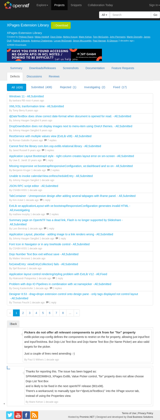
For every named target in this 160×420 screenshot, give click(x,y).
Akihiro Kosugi (70, 37)
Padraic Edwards (21, 40)
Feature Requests (122, 68)
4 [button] (36, 313)
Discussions (34, 76)
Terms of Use (129, 413)
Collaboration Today (100, 5)
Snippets (76, 5)
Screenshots (71, 68)
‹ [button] (10, 313)
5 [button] (43, 313)
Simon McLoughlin (82, 40)
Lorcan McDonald (63, 40)
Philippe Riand (26, 37)
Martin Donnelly (134, 37)
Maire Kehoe (85, 37)
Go (155, 14)
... (70, 313)
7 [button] (56, 313)
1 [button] (16, 313)
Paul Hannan (99, 40)
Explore (42, 5)
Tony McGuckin (100, 37)
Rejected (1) (68, 87)
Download (61, 25)
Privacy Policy (145, 413)
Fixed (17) (120, 87)
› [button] (76, 313)
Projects (59, 5)
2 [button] (23, 313)
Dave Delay (56, 37)
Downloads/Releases (42, 68)
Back (13, 324)
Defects (15, 76)
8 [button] (63, 313)
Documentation (95, 68)
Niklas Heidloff (42, 37)
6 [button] (50, 313)
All (104, 14)
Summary (16, 68)
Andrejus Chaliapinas (42, 40)
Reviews (54, 76)
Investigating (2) (94, 87)
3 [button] (29, 313)
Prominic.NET (87, 417)
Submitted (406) (41, 87)
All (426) (17, 87)
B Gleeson (112, 40)
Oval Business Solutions (140, 417)
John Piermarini (117, 37)
